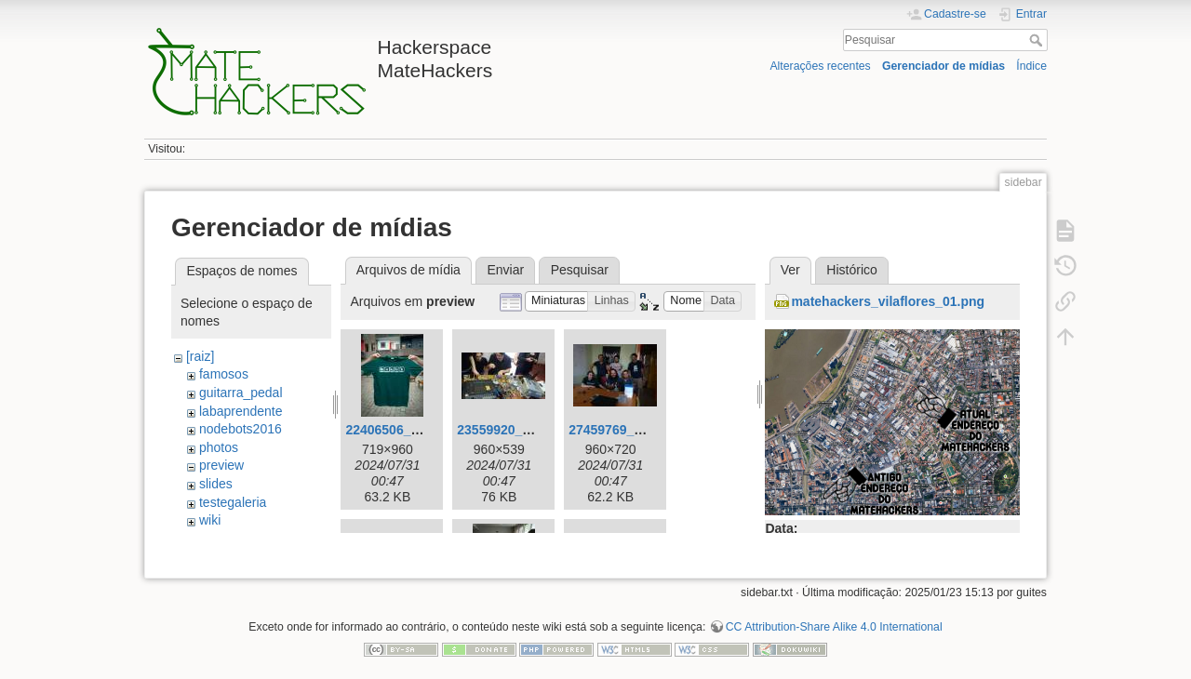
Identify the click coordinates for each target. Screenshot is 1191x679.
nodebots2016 (240, 428)
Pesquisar (1038, 40)
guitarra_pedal (241, 392)
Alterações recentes (819, 66)
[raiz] (200, 356)
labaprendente (241, 411)
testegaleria (232, 502)
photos (218, 447)
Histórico (851, 269)
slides (216, 483)
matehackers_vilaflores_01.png (887, 301)
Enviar (505, 269)
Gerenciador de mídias (943, 66)
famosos (223, 373)
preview (221, 465)
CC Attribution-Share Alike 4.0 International (834, 617)
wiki (210, 520)
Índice (1031, 66)
